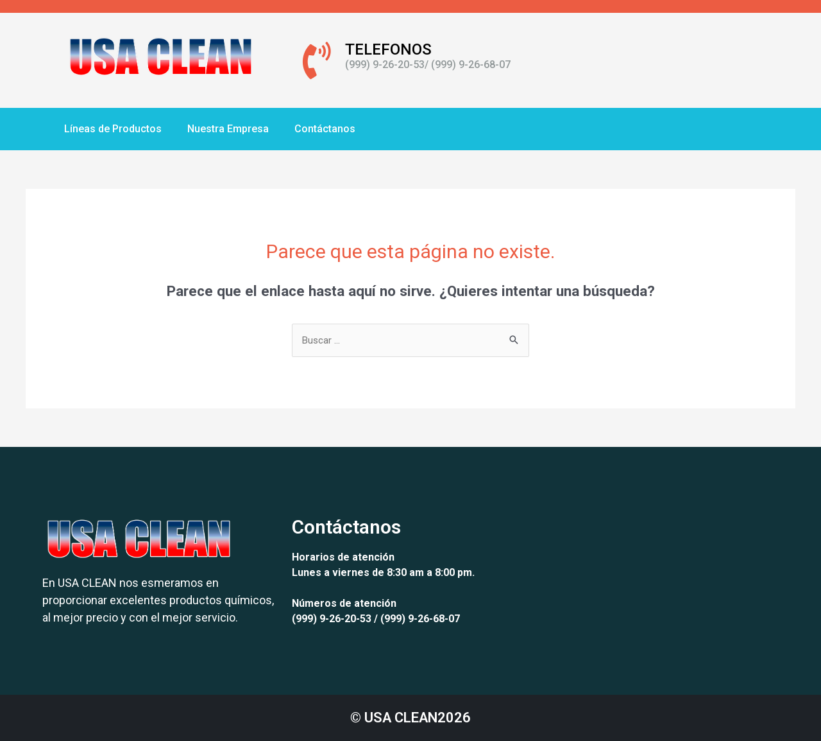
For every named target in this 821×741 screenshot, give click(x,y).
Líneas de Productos (113, 129)
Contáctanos (324, 129)
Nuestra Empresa (228, 129)
